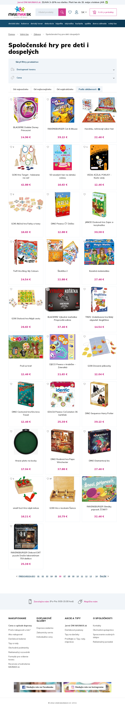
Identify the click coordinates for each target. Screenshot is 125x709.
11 (82, 577)
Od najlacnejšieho (42, 89)
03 (47, 577)
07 (64, 577)
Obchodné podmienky (18, 648)
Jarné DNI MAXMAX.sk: (29, 2)
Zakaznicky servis (45, 633)
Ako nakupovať (15, 635)
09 (73, 577)
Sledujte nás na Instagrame (89, 688)
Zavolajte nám (41, 602)
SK (82, 12)
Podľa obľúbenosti (89, 89)
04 (51, 577)
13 (91, 577)
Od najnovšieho (20, 89)
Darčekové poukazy (74, 631)
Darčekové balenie (17, 640)
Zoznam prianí (70, 12)
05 (56, 577)
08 (69, 577)
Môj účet (76, 12)
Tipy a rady (13, 644)
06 (60, 577)
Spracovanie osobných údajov (103, 637)
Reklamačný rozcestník (19, 653)
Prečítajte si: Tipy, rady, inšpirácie (75, 641)
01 (38, 577)
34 (96, 577)
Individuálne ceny (45, 638)
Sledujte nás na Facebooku (39, 688)
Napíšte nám (90, 602)
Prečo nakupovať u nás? (19, 631)
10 (78, 577)
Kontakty (97, 626)
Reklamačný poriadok (103, 643)
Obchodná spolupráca (103, 631)
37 (51, 479)
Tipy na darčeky (72, 635)
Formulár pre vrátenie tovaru (18, 659)
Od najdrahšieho (65, 89)
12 (86, 577)
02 (43, 577)
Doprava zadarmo (45, 629)
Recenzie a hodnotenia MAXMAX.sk (19, 666)
